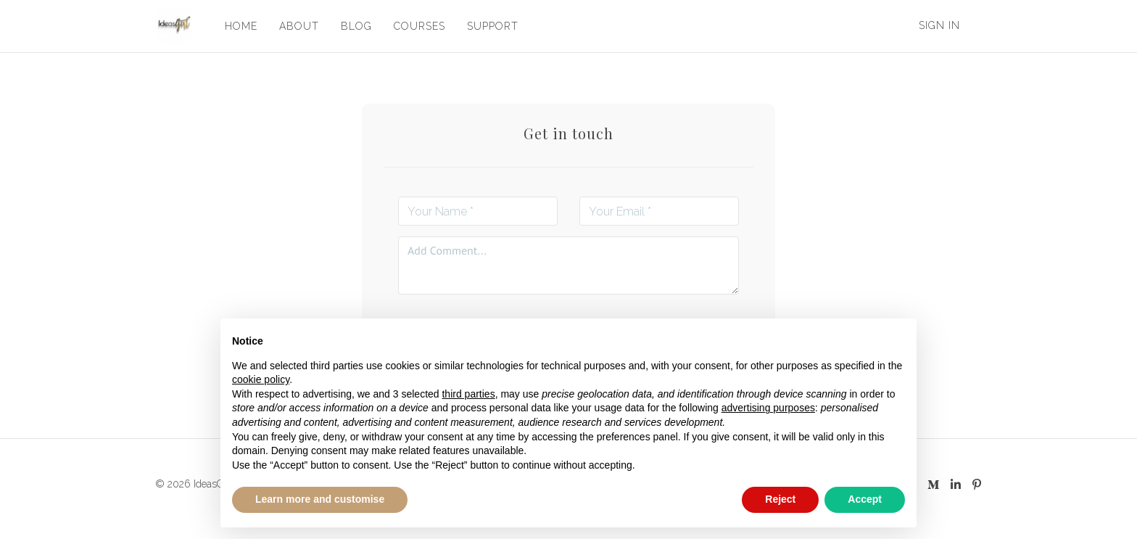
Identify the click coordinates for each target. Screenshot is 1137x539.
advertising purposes (768, 407)
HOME (240, 26)
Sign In (939, 25)
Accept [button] (865, 499)
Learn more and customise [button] (319, 499)
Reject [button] (780, 499)
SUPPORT (492, 26)
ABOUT (298, 26)
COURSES (419, 26)
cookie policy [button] (260, 379)
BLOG (355, 26)
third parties (468, 394)
